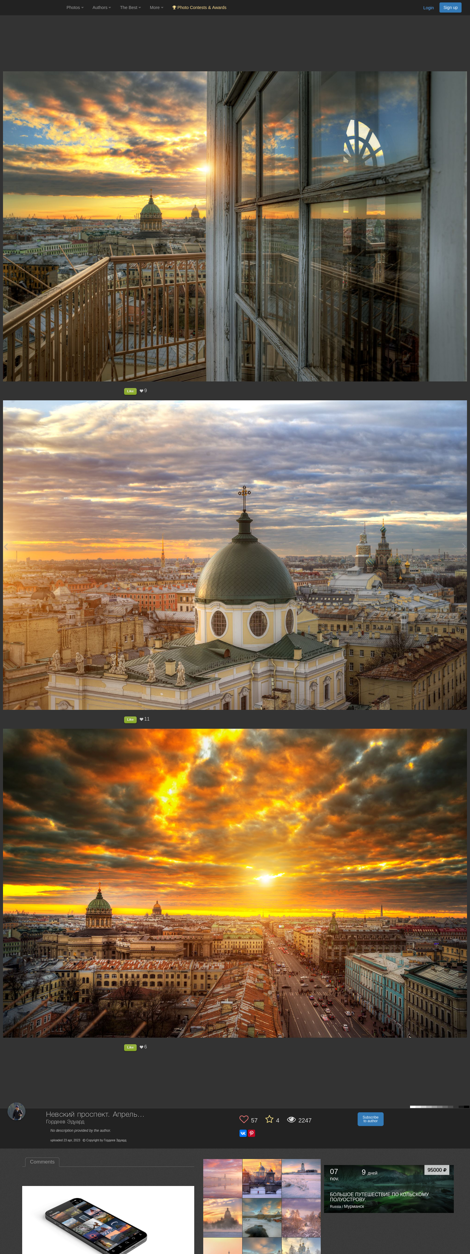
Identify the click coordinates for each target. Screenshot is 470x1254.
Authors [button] (102, 7)
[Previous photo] (6, 546)
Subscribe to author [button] (371, 1119)
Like (130, 391)
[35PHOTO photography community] (32, 7)
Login (428, 8)
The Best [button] (130, 7)
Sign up (450, 7)
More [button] (156, 7)
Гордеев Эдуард (65, 1122)
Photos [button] (75, 7)
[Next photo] (464, 546)
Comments (42, 1162)
